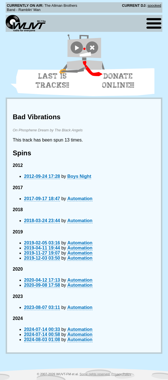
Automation (79, 198)
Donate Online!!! (118, 81)
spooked (154, 5)
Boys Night (79, 176)
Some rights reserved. (94, 374)
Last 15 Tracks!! (52, 81)
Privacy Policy (121, 374)
